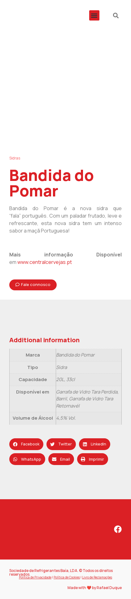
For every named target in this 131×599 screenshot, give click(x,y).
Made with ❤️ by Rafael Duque (95, 587)
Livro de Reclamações (97, 577)
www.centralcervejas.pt (44, 262)
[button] (94, 15)
